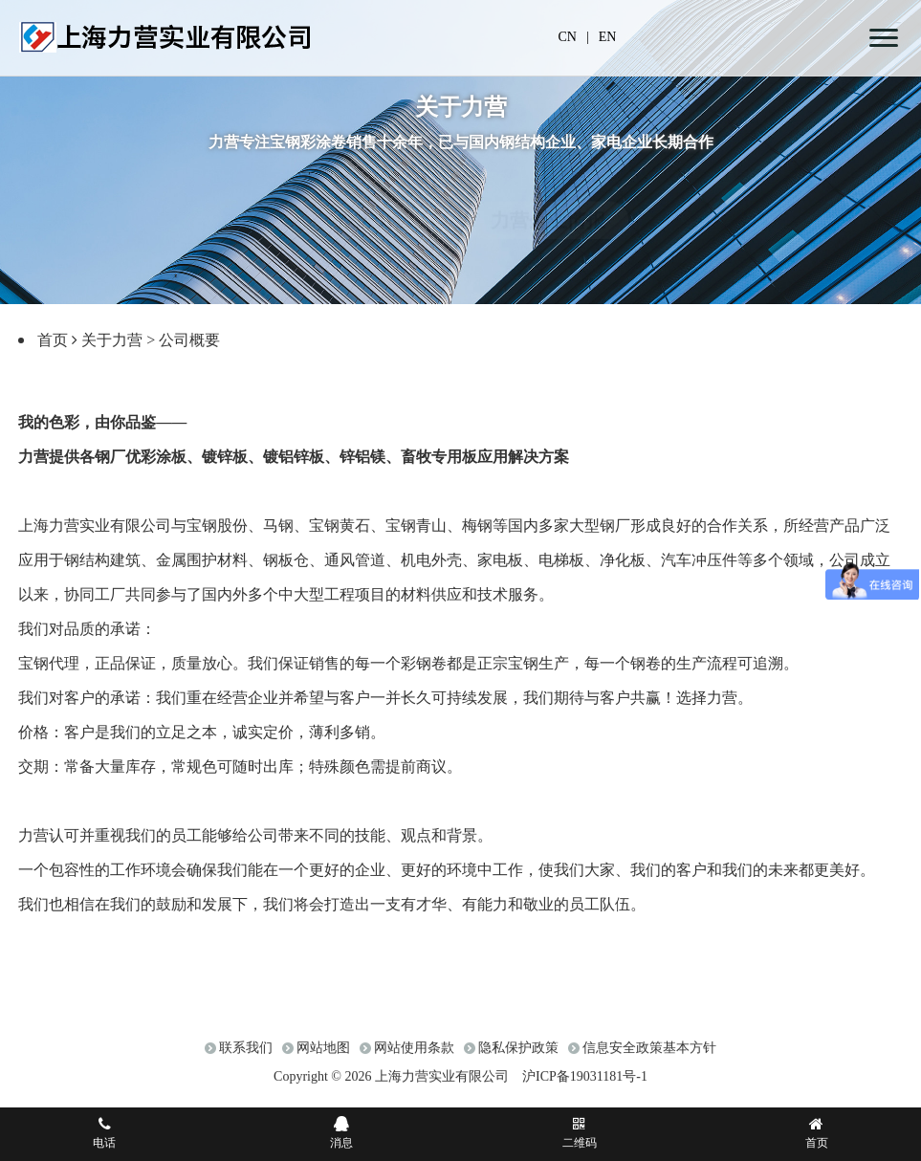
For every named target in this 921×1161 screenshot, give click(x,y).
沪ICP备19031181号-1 (584, 1086)
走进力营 (374, 201)
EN (608, 37)
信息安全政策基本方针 (649, 1057)
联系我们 (246, 1057)
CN (568, 37)
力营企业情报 (548, 201)
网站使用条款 (414, 1057)
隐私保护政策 (518, 1057)
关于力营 (112, 340)
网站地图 (323, 1057)
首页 (52, 340)
